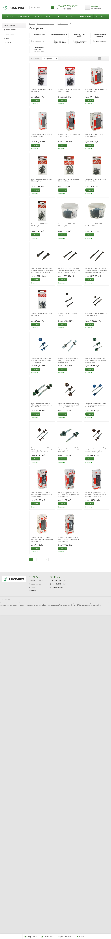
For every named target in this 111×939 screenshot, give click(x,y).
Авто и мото (8, 17)
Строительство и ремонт (45, 24)
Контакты (7, 42)
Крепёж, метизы (62, 24)
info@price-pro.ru (58, 911)
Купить (35, 100)
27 (42, 560)
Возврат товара (9, 34)
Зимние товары (84, 17)
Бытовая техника (53, 17)
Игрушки (99, 17)
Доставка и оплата (10, 30)
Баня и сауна (23, 17)
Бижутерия (37, 17)
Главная (32, 24)
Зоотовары (69, 17)
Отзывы (6, 38)
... (107, 17)
